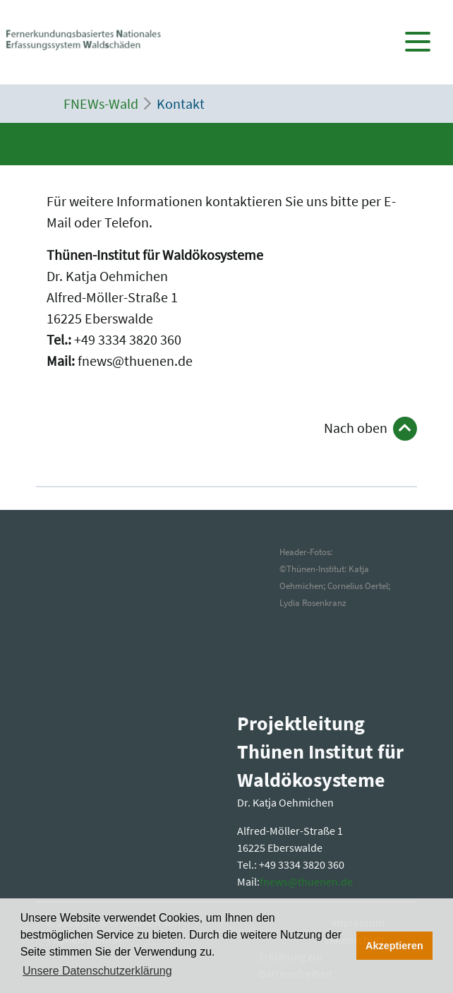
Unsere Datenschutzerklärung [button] (97, 971)
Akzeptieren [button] (394, 945)
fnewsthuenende (306, 881)
